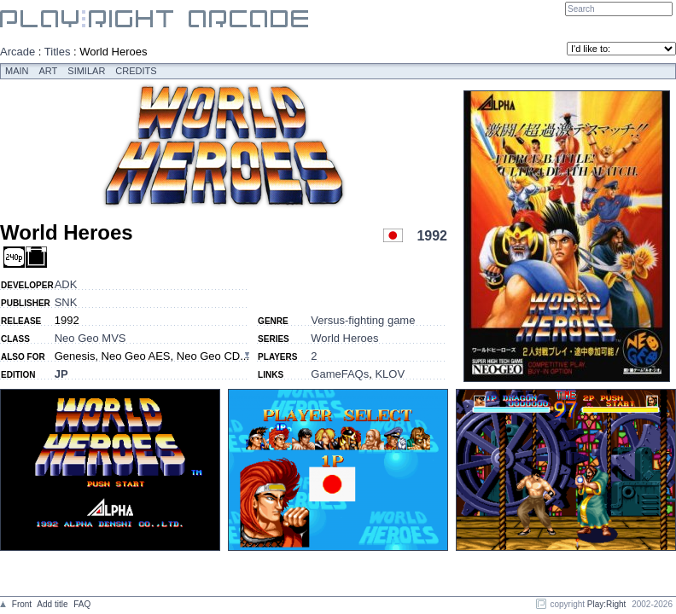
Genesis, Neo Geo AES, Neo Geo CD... (152, 356)
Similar (86, 71)
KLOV (390, 374)
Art (48, 71)
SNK (66, 302)
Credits (135, 71)
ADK (66, 284)
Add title (52, 604)
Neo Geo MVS (90, 338)
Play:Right (606, 604)
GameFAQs (340, 374)
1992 (432, 236)
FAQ (81, 604)
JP (61, 374)
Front (22, 604)
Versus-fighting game (363, 320)
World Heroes (344, 338)
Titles (57, 51)
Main (17, 71)
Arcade (17, 51)
